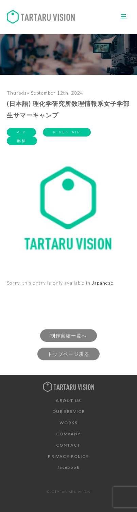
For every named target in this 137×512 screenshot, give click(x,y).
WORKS (68, 422)
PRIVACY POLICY (68, 456)
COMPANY (68, 433)
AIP (21, 132)
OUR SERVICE (68, 411)
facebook (68, 467)
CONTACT (68, 445)
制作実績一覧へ (68, 338)
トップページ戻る (68, 356)
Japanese (103, 283)
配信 (22, 140)
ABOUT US (68, 400)
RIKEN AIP (67, 132)
